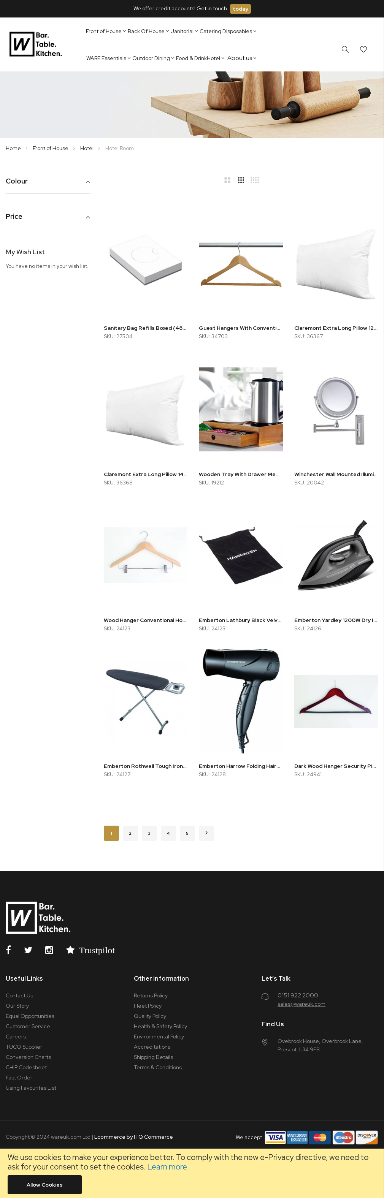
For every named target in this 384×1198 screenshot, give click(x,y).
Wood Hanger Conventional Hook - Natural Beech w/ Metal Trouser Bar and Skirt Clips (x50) (146, 620)
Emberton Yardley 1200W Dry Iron (336, 620)
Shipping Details (153, 1057)
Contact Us (19, 995)
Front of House (51, 148)
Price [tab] (14, 217)
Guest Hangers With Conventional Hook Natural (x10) (241, 327)
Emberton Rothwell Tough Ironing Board (146, 766)
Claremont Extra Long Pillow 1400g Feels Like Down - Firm (146, 474)
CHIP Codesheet (26, 1067)
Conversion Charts (28, 1057)
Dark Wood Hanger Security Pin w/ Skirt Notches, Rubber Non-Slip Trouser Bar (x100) (336, 766)
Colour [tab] (17, 181)
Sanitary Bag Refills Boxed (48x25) (146, 327)
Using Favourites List (31, 1087)
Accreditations (152, 1046)
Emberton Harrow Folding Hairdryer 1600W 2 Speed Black (241, 766)
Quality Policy (150, 1016)
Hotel (87, 148)
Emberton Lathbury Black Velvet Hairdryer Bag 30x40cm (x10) (241, 620)
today (240, 8)
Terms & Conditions (158, 1067)
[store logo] (37, 44)
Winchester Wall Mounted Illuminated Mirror (336, 474)
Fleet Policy (148, 1005)
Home (14, 148)
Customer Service (28, 1026)
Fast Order (19, 1077)
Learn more (167, 1167)
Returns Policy (151, 995)
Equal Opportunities (30, 1016)
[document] (192, 1173)
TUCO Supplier (24, 1046)
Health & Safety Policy (160, 1026)
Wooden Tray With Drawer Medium (241, 474)
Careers (16, 1036)
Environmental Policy (159, 1036)
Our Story (17, 1005)
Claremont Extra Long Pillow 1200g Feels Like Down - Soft (336, 327)
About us (239, 58)
